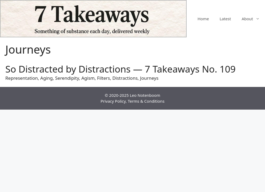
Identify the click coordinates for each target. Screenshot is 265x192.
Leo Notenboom (145, 95)
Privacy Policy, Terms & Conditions (132, 101)
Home (203, 18)
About (253, 19)
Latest (225, 18)
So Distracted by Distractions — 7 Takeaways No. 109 (120, 69)
